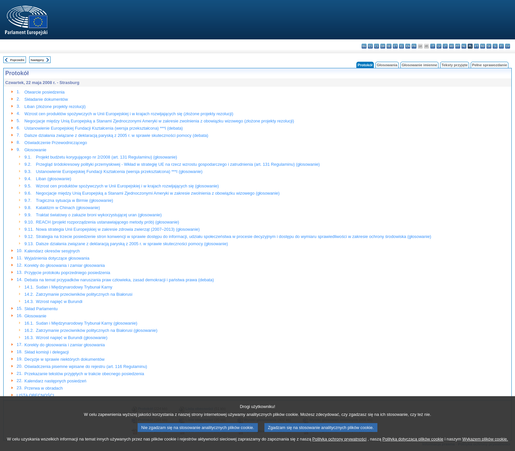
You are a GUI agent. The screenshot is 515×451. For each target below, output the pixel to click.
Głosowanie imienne (419, 65)
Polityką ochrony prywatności (339, 445)
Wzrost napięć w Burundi (59, 301)
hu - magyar (451, 46)
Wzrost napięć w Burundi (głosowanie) (71, 337)
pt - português (476, 46)
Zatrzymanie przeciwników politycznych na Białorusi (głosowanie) (96, 330)
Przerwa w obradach (43, 388)
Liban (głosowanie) (53, 178)
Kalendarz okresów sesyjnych (52, 250)
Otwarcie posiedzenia (44, 92)
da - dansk (382, 46)
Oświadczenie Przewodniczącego (55, 142)
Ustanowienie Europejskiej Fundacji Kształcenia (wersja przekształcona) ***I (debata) (103, 128)
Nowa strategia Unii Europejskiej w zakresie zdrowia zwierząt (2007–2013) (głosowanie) (118, 229)
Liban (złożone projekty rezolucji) (54, 106)
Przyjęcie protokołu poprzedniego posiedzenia (67, 272)
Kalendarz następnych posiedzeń (55, 380)
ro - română (482, 46)
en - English (407, 46)
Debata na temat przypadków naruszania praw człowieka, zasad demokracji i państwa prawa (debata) (119, 279)
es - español (370, 46)
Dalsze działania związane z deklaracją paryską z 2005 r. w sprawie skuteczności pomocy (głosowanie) (132, 243)
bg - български (364, 46)
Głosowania (387, 65)
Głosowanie (35, 149)
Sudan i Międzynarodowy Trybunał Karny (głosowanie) (86, 323)
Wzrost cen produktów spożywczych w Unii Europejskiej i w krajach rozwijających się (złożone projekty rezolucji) (128, 113)
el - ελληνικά (401, 46)
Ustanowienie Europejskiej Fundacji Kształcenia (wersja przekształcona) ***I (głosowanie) (119, 171)
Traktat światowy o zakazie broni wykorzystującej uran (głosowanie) (99, 214)
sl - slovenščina (495, 46)
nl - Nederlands (463, 46)
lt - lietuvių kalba (445, 46)
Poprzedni (17, 60)
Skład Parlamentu (40, 308)
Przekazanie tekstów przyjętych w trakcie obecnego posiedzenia (84, 373)
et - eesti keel (395, 46)
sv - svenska (507, 46)
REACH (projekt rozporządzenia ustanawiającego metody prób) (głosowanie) (107, 222)
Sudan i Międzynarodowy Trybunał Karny (74, 287)
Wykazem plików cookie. (485, 445)
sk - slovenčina (488, 46)
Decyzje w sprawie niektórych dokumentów (64, 359)
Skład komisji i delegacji (46, 352)
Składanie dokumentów (46, 99)
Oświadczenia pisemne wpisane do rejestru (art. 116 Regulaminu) (85, 366)
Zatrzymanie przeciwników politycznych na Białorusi (84, 294)
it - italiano (432, 46)
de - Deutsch (389, 46)
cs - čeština (376, 46)
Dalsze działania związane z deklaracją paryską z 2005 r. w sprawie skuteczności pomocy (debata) (116, 135)
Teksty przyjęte (454, 65)
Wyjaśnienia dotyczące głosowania (56, 258)
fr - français (414, 46)
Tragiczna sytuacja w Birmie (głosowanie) (74, 200)
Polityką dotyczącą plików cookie (412, 445)
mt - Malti (457, 46)
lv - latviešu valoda (439, 46)
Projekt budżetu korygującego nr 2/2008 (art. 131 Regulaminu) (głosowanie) (106, 157)
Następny (37, 60)
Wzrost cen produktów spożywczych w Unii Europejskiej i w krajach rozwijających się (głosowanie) (127, 185)
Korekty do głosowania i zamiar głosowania (64, 265)
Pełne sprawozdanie (489, 65)
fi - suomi (501, 46)
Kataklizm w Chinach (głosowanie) (68, 207)
